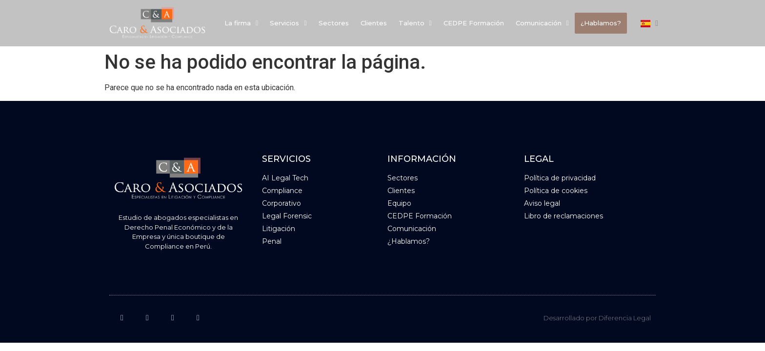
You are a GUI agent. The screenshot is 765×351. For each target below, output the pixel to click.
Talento (415, 23)
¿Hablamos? (601, 23)
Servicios (288, 23)
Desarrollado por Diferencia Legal (597, 318)
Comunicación (542, 23)
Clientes (374, 23)
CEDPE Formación (473, 23)
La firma (241, 23)
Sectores (334, 23)
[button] (241, 23)
